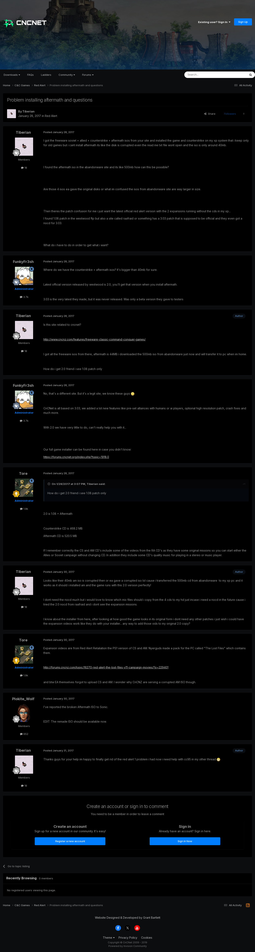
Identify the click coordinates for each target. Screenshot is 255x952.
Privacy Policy (128, 937)
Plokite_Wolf (23, 699)
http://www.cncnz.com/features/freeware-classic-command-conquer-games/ (94, 339)
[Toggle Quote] (49, 483)
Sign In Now (185, 841)
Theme (109, 937)
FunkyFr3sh (23, 262)
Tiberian (28, 111)
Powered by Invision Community (127, 946)
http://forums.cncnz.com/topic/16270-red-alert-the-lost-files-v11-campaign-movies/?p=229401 (105, 667)
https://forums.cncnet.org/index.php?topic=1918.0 (76, 457)
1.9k (24, 508)
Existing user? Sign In (214, 22)
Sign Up (243, 21)
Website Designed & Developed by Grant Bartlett (127, 917)
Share (209, 113)
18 (24, 167)
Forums (87, 74)
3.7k (24, 296)
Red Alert (51, 116)
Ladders (46, 74)
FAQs (30, 74)
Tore (23, 473)
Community (67, 74)
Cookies (146, 937)
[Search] (205, 74)
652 (24, 734)
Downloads (12, 74)
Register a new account (70, 841)
